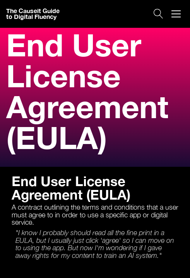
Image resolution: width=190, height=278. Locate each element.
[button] (176, 14)
